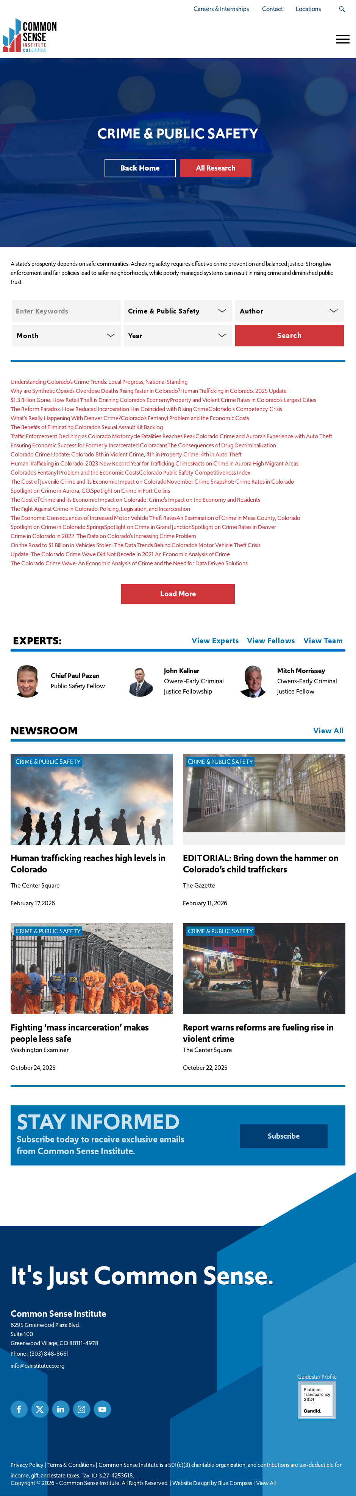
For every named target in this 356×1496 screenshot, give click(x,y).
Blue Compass (235, 1483)
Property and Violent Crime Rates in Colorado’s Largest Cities (243, 400)
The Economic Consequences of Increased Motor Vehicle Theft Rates (93, 518)
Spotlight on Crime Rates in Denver (234, 527)
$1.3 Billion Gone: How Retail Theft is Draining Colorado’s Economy (90, 400)
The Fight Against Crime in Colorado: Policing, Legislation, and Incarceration (100, 509)
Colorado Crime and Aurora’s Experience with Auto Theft (263, 436)
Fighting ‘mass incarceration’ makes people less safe (80, 1033)
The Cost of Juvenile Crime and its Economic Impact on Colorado (89, 482)
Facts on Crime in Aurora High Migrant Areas (245, 463)
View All (266, 1483)
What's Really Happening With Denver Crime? (66, 418)
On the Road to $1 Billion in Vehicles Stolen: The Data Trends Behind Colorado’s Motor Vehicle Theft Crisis (136, 545)
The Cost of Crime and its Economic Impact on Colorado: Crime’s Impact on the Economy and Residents (135, 500)
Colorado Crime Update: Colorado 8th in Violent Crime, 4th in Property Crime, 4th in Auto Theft (126, 454)
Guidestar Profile (317, 1396)
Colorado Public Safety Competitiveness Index (194, 472)
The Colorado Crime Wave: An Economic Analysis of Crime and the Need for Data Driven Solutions (129, 563)
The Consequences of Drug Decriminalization (221, 445)
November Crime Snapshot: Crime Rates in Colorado (230, 482)
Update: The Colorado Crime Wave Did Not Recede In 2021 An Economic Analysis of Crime (120, 554)
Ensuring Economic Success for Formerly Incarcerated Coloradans (89, 445)
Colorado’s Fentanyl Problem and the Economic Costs (185, 418)
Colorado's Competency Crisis (245, 409)
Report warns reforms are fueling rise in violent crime (258, 1033)
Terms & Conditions (71, 1465)
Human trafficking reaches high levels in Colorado (88, 863)
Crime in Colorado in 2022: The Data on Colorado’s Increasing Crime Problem (103, 536)
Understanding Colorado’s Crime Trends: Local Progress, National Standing (99, 382)
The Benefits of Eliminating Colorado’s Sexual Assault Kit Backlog (87, 427)
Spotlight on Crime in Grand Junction (148, 527)
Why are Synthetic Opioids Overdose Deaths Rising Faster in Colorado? (95, 391)
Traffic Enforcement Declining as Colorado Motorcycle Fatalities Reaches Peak (103, 436)
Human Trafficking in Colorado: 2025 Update (233, 391)
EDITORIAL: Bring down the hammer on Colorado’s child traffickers (261, 863)
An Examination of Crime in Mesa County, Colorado (238, 518)
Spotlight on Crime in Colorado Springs (57, 527)
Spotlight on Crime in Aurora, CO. (51, 491)
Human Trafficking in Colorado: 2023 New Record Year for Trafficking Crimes (102, 463)
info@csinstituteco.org (37, 1366)
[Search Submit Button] (342, 9)
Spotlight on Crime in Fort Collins (130, 491)
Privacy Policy (27, 1465)
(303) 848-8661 (49, 1354)
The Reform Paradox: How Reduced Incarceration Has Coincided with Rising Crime (109, 409)
